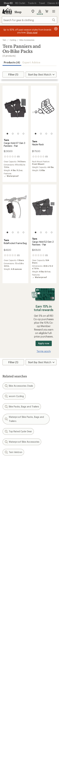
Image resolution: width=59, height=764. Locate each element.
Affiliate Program (12, 669)
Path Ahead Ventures (43, 641)
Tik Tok (17, 716)
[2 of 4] (12, 134)
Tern (4, 40)
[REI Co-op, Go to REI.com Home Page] (7, 11)
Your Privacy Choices (39, 756)
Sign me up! (29, 503)
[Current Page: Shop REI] (8, 3)
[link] (15, 111)
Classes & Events (40, 632)
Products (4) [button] (12, 62)
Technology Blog (41, 673)
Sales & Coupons (41, 605)
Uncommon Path (40, 637)
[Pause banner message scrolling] (55, 29)
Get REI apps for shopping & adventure (29, 725)
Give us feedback (22, 466)
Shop (17, 12)
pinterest (33, 716)
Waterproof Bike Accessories (21, 442)
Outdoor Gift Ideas (13, 605)
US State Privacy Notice (39, 760)
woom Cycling (14, 396)
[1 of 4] (7, 134)
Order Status (38, 568)
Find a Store (9, 697)
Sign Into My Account (15, 568)
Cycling (13, 40)
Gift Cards (8, 609)
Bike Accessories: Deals (18, 386)
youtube (40, 716)
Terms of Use (14, 756)
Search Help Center (14, 692)
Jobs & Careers (11, 655)
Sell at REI (8, 665)
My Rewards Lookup (14, 573)
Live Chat (8, 701)
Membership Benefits (15, 583)
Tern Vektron (13, 452)
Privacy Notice (15, 760)
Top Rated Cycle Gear (18, 431)
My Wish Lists (10, 578)
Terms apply (44, 351)
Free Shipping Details (43, 609)
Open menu (54, 11)
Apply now (43, 343)
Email (5, 488)
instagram (10, 716)
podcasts (48, 716)
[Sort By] (41, 75)
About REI (37, 655)
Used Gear (8, 637)
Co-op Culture (11, 660)
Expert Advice (31, 62)
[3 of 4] (18, 134)
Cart (47, 11)
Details (46, 482)
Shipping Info (39, 591)
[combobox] (29, 20)
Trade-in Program (12, 641)
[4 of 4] (23, 134)
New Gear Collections (15, 632)
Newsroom (37, 669)
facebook (25, 716)
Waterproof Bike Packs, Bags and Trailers (24, 419)
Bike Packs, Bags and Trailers (21, 406)
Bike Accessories (27, 40)
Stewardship (38, 678)
